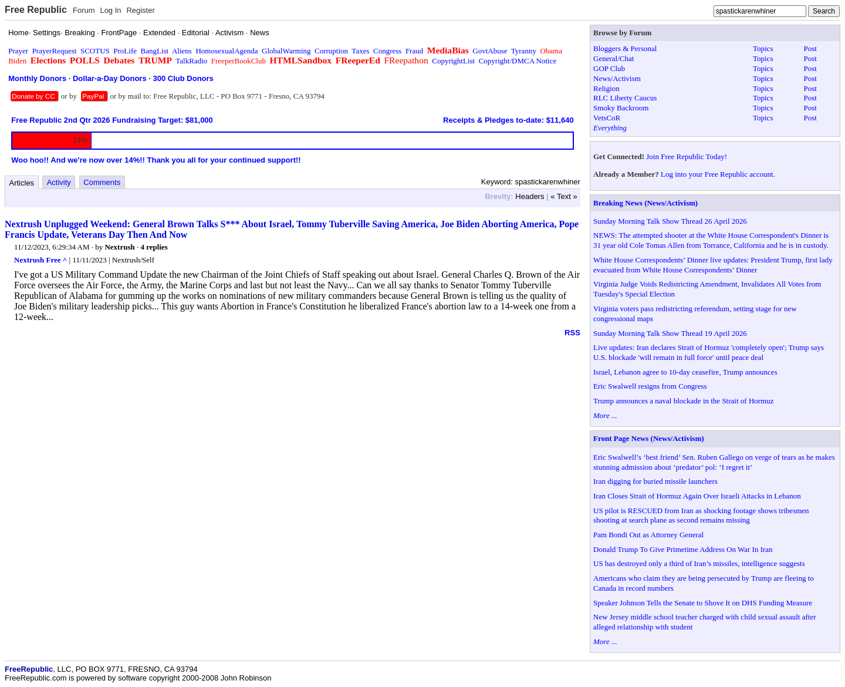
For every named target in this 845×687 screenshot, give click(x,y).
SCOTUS (95, 50)
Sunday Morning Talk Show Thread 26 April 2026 (670, 221)
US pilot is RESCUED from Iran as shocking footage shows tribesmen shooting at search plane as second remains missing (701, 515)
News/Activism (617, 78)
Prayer (18, 50)
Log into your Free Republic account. (718, 174)
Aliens (182, 50)
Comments (101, 182)
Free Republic (36, 10)
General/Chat (613, 58)
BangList (155, 50)
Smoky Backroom (620, 107)
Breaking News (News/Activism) (645, 202)
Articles (22, 183)
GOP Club (609, 68)
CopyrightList (453, 60)
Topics (763, 48)
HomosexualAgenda (226, 50)
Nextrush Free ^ (40, 259)
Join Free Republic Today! (686, 156)
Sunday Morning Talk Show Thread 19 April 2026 (670, 333)
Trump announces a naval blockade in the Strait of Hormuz (683, 400)
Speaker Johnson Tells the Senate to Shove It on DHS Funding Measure (702, 602)
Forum (84, 10)
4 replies (153, 247)
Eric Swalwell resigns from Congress (650, 386)
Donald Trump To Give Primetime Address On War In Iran (683, 549)
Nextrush (119, 247)
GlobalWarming (286, 50)
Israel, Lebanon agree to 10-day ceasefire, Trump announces (685, 372)
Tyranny (523, 50)
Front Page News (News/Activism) (648, 438)
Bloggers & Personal (625, 48)
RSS (572, 332)
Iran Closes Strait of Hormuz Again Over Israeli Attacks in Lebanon (697, 495)
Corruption (331, 50)
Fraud (414, 50)
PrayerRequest (54, 50)
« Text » (563, 196)
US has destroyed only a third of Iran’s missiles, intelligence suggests (699, 563)
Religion (606, 88)
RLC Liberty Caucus (625, 97)
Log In (110, 10)
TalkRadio (191, 60)
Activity (59, 182)
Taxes (360, 50)
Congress (387, 50)
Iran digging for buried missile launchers (655, 481)
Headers (529, 196)
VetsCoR (606, 117)
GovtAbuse (489, 50)
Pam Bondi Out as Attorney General (648, 534)
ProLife (125, 50)
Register (140, 10)
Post (810, 48)
